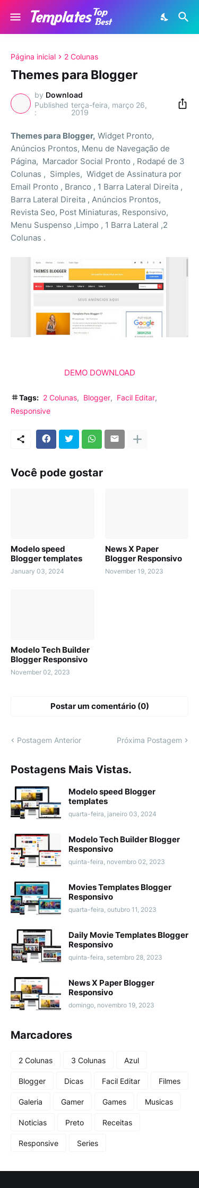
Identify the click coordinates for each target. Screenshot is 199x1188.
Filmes (169, 1081)
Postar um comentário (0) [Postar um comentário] (99, 706)
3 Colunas (88, 1060)
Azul (131, 1060)
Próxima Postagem (149, 740)
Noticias (33, 1122)
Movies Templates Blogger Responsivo (119, 892)
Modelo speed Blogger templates (46, 553)
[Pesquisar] (185, 17)
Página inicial (33, 57)
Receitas (117, 1122)
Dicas (73, 1081)
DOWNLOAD (112, 372)
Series (87, 1143)
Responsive (30, 410)
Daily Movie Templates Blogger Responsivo (128, 940)
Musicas (159, 1101)
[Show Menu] (14, 17)
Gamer (72, 1101)
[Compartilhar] (179, 104)
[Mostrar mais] (137, 439)
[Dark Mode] (165, 17)
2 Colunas (81, 57)
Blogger (96, 397)
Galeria (30, 1101)
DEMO (76, 372)
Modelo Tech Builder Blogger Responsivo (50, 654)
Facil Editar (136, 397)
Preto (74, 1122)
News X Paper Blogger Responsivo (143, 553)
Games (114, 1101)
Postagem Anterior (49, 740)
